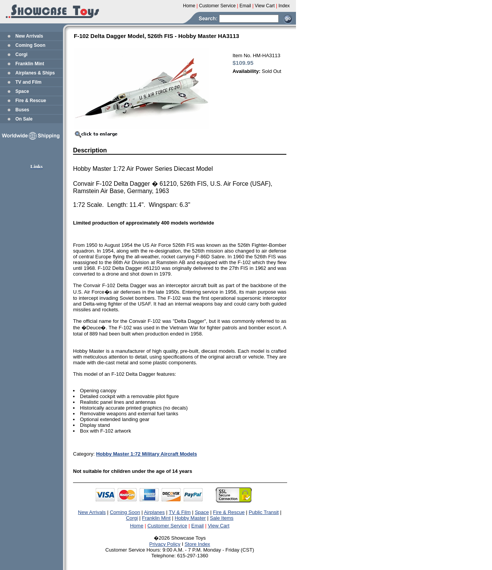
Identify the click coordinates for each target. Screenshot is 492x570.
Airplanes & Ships (35, 73)
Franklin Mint (29, 63)
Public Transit (264, 512)
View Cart (218, 526)
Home (136, 526)
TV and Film (28, 82)
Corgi (21, 54)
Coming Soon (30, 45)
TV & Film (180, 512)
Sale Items (221, 518)
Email (197, 526)
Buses (22, 109)
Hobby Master (190, 518)
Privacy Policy (164, 544)
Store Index (197, 544)
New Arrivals (29, 36)
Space (22, 91)
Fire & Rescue (30, 100)
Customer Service (167, 526)
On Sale (24, 119)
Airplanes (154, 512)
